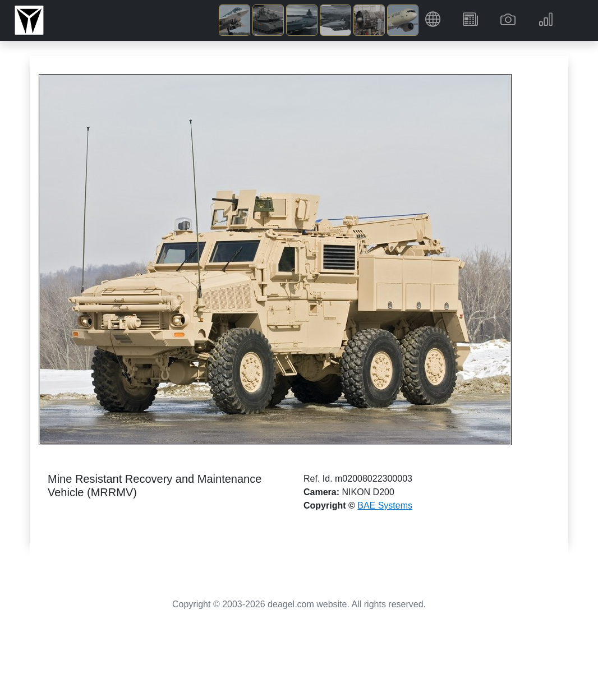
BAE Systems (384, 505)
